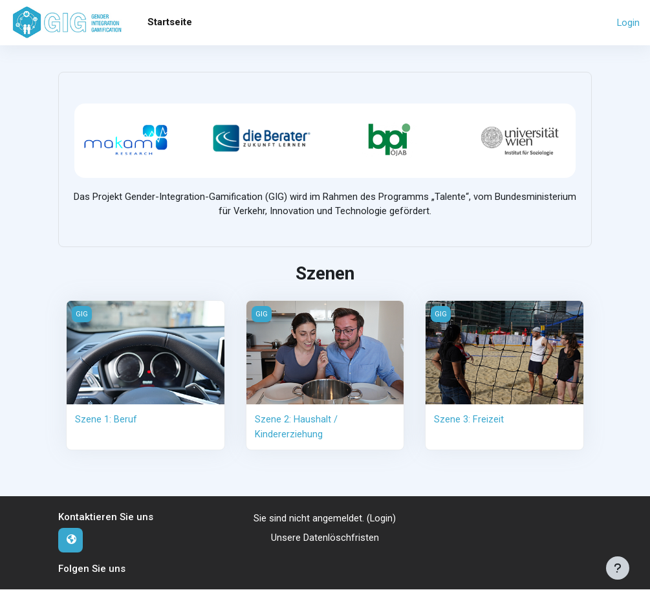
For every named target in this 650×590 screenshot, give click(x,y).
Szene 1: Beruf (106, 420)
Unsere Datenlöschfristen (325, 538)
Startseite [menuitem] (169, 22)
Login (628, 22)
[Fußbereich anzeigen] (617, 568)
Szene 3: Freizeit (469, 420)
